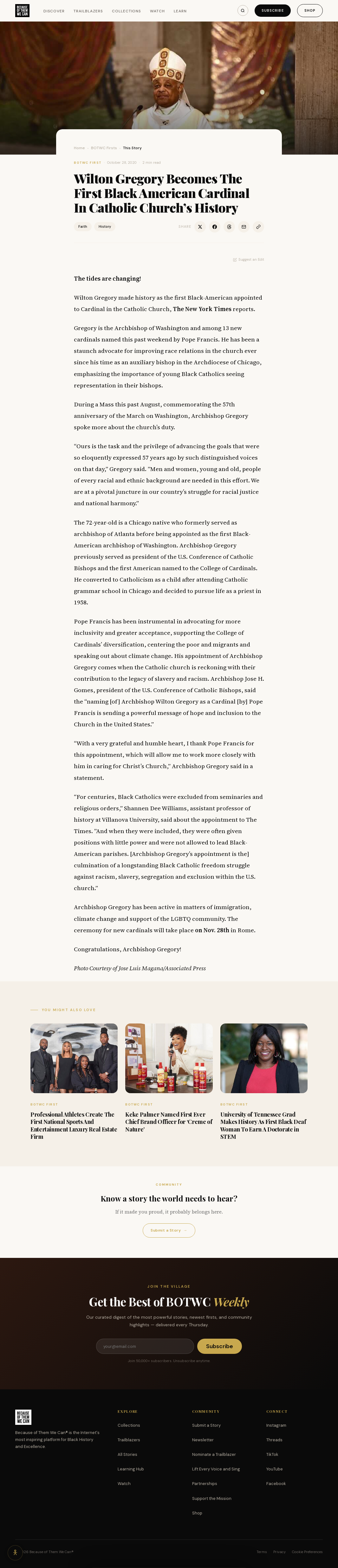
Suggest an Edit (248, 259)
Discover (54, 11)
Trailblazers (88, 11)
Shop (309, 10)
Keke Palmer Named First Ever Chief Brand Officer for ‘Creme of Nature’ (168, 1122)
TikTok (272, 1454)
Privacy (279, 1552)
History (105, 226)
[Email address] (145, 1346)
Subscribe (273, 10)
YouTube (274, 1469)
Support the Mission (211, 1498)
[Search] (242, 10)
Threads (274, 1440)
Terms (262, 1552)
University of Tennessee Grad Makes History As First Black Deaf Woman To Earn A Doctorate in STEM (263, 1125)
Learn (180, 11)
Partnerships (204, 1483)
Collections (126, 11)
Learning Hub (131, 1469)
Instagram (276, 1425)
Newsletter (203, 1440)
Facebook (276, 1483)
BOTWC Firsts (104, 147)
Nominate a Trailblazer (214, 1454)
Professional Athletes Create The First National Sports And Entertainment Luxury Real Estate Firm (73, 1125)
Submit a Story (169, 1230)
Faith (82, 226)
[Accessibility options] (15, 1552)
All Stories (127, 1454)
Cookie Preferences (307, 1552)
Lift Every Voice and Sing (216, 1469)
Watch (157, 11)
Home (79, 147)
